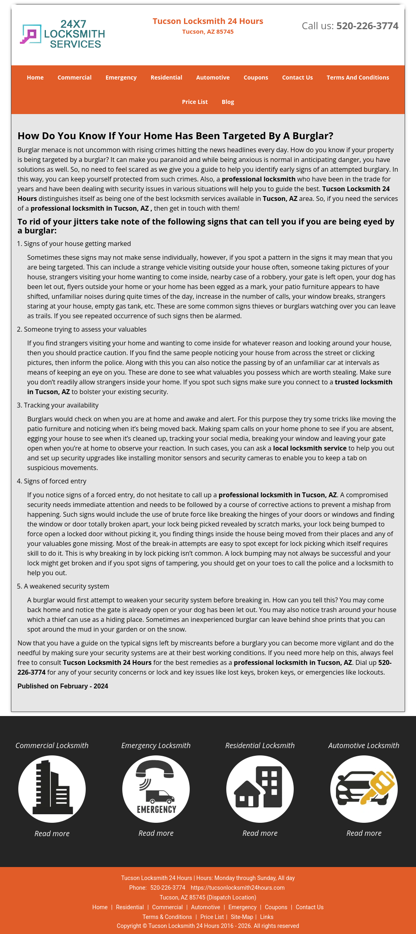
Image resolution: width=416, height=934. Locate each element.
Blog (228, 102)
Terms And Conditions (358, 77)
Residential (166, 77)
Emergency (121, 77)
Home (35, 77)
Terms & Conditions (167, 917)
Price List (195, 102)
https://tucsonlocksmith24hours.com (238, 887)
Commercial (75, 77)
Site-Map (242, 917)
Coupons (256, 77)
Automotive (213, 77)
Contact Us (297, 77)
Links (266, 917)
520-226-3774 (367, 25)
